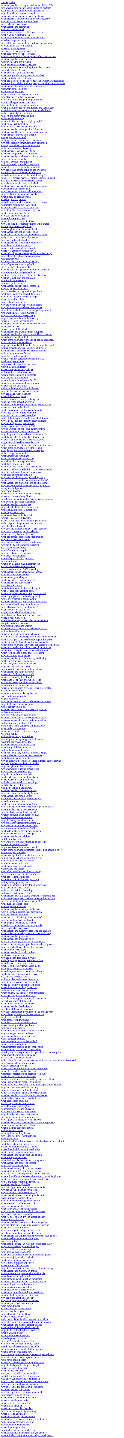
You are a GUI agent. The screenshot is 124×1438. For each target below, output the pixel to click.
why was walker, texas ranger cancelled (20, 769)
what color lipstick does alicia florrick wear (22, 855)
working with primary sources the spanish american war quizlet (31, 1052)
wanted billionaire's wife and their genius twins (24, 520)
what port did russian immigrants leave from (22, 10)
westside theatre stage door (14, 976)
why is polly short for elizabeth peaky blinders (23, 420)
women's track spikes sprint (14, 550)
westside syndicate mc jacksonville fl (19, 1041)
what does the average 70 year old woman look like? (26, 1244)
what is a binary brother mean (15, 35)
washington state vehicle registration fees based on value (28, 636)
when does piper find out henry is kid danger (22, 16)
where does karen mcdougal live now (19, 987)
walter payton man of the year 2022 (18, 426)
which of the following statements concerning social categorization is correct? (38, 1060)
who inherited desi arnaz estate (16, 1252)
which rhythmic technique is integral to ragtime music (27, 445)
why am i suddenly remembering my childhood (24, 143)
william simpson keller (12, 1130)
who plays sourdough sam (13, 555)
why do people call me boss (14, 288)
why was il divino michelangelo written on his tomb (26, 8)
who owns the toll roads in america (18, 501)
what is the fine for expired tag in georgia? (21, 121)
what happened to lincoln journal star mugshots (24, 1222)
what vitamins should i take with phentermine (23, 37)
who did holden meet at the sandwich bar (21, 210)
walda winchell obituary (12, 118)
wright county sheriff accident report (18, 612)
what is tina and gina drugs (14, 385)
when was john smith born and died (18, 1055)
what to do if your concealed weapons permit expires (26, 639)
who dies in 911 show (11, 585)
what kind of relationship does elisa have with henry (26, 933)
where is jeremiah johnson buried (17, 321)
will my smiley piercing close (15, 882)
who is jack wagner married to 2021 (18, 995)
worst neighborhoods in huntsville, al (19, 229)
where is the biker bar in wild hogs (18, 779)
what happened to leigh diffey (15, 1184)
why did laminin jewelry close (15, 655)
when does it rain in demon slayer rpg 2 (20, 731)
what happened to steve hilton (15, 836)
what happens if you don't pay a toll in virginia (23, 350)
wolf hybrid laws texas (12, 839)
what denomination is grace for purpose (20, 1376)
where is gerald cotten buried (15, 1400)
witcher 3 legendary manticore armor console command (28, 178)
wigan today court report (13, 728)
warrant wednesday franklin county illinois (21, 682)
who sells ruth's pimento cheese (16, 342)
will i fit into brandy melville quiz (17, 116)
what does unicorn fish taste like (16, 474)
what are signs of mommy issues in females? (22, 75)
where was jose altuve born (14, 1368)
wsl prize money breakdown (14, 623)
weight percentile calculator (14, 356)
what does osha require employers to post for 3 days (26, 404)
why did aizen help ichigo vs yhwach (19, 1190)
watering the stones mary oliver (16, 226)
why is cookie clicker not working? (18, 1063)
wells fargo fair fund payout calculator (19, 1384)
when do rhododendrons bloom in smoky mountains (26, 647)
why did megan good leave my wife (18, 957)
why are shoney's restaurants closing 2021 (21, 823)
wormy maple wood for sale (14, 863)
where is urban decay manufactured (18, 1416)
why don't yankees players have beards (20, 531)
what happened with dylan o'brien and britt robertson (26, 334)
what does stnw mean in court (15, 464)
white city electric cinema (13, 906)
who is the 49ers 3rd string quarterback (20, 1181)
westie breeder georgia (12, 690)
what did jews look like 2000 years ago (20, 879)
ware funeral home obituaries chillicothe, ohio (23, 725)
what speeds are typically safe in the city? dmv (23, 275)
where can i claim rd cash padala (17, 1408)
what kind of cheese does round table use (21, 1098)
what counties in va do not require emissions (22, 86)
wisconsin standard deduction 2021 (18, 828)
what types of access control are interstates (21, 140)
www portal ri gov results (13, 696)
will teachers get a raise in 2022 (16, 893)
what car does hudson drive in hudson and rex (23, 1217)
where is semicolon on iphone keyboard (20, 383)
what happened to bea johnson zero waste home (24, 601)
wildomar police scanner (13, 283)
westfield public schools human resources (21, 256)
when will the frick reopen (14, 949)
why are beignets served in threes (17, 1033)
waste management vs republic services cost (22, 32)
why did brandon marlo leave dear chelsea (21, 307)
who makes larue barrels (13, 1028)
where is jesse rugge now (13, 48)
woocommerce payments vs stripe (17, 1422)
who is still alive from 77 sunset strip (19, 510)
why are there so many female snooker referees (24, 194)
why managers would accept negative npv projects (25, 485)
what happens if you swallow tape (17, 1303)
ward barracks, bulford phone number (19, 1373)
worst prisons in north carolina (16, 1395)
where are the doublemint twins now (18, 1397)
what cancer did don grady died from (19, 804)
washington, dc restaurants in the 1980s (20, 1346)
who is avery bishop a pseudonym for (19, 599)
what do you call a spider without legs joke (21, 925)
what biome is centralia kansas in (17, 515)
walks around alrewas (11, 712)
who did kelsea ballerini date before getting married (26, 310)
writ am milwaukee (10, 561)
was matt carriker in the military (16, 787)
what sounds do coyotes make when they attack (24, 628)
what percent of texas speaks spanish (18, 64)
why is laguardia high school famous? (19, 607)
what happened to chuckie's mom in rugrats (22, 331)
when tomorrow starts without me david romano (24, 1068)
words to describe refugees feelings (18, 272)
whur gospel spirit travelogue (15, 1020)
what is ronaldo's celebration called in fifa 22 (22, 358)
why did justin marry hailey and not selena (21, 304)
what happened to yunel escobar (16, 59)
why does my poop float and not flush (19, 825)
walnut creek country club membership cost (22, 1168)
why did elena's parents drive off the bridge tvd (23, 170)
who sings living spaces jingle (15, 887)
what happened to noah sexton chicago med (22, 156)
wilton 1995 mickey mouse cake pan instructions (24, 620)
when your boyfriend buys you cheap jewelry (23, 323)
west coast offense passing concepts (18, 51)
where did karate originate (13, 396)
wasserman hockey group (13, 547)
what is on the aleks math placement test (20, 563)
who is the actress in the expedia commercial (22, 1357)
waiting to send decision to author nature (20, 145)
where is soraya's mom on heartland (18, 1076)
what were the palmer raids (14, 955)
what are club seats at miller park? (17, 590)
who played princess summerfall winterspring (23, 450)
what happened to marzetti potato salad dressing (24, 483)
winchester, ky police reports (15, 1165)
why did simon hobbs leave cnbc (17, 774)
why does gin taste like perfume (16, 766)
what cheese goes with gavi (14, 577)
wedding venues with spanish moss (18, 1287)
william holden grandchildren (15, 750)
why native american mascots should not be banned (26, 701)
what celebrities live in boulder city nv (19, 777)
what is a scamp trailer (12, 1333)
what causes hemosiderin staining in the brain (23, 1195)
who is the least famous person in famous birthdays (25, 1173)
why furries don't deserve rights (16, 771)
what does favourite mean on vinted (18, 1289)
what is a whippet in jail (12, 91)
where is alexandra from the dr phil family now (24, 885)
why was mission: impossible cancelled (20, 847)
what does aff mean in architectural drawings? (23, 175)
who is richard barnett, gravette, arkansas (21, 542)
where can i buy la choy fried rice (17, 534)
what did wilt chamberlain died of (17, 758)
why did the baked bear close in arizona (20, 545)
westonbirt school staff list (14, 89)
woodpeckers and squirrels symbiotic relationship (25, 269)
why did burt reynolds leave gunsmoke (19, 982)
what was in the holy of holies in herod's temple (24, 752)
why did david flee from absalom (17, 45)
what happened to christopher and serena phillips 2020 (27, 5)
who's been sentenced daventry (16, 518)
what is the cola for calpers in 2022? (18, 380)
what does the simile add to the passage (20, 261)
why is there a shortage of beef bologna (20, 1246)
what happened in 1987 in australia (18, 744)
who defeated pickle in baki (14, 377)
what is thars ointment (12, 1405)
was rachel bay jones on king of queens (20, 1117)
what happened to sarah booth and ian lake (21, 1154)
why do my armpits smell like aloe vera (20, 1300)
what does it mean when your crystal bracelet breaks (26, 110)
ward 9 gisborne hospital (13, 526)
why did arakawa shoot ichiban (16, 393)
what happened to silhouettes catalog (18, 790)
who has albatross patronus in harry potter (21, 399)
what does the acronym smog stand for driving (23, 1281)
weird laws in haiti (10, 259)
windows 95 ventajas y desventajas (18, 833)
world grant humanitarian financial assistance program (27, 499)
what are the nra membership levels (18, 1260)
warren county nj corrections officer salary (21, 912)
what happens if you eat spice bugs (18, 151)
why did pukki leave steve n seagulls (18, 13)
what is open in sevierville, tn (15, 213)
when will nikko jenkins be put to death (20, 1295)
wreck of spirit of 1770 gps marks (17, 558)
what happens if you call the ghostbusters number (25, 186)
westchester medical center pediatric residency (23, 1074)
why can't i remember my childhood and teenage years (27, 1011)
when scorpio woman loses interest (18, 248)
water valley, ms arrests (12, 868)
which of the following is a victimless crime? (22, 447)
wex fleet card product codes (15, 240)
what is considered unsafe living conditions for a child (27, 469)
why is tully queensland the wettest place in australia (26, 43)
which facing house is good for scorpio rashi (22, 653)
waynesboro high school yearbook (17, 1025)
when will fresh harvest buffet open (18, 1284)
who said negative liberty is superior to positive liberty (27, 806)
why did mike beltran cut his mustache (19, 1114)
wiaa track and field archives (15, 1265)
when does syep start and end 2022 (18, 277)
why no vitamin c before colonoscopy (19, 1192)
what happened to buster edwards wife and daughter (26, 930)
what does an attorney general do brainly (20, 294)
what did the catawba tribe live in (17, 337)
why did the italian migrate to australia (19, 105)
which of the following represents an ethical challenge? (27, 340)
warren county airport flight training (18, 1411)
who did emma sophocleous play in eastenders (23, 998)
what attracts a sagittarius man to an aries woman (24, 650)
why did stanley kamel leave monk (18, 820)
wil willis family (9, 733)
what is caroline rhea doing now (16, 1351)
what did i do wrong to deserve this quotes (21, 588)
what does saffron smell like (14, 1100)
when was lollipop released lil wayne (19, 153)
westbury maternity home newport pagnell (21, 180)
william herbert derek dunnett (15, 1424)
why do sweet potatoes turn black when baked (23, 1211)
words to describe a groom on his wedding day (23, 1273)
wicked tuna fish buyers (12, 1311)
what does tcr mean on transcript (16, 817)
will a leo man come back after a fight (19, 782)
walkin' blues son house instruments (18, 375)
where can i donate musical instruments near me (24, 234)
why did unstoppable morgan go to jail (19, 296)
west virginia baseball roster (14, 928)
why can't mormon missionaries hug (18, 415)
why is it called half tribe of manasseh (19, 507)
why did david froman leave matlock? (19, 812)
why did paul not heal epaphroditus (18, 920)
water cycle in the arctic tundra (16, 62)
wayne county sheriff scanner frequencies (21, 1082)
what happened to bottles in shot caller (19, 232)
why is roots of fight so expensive (17, 1262)
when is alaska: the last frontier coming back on (24, 1160)
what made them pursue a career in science (21, 755)
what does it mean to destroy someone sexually (24, 717)
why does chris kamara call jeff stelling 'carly (23, 477)
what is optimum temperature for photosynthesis (24, 1179)
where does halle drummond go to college (21, 493)
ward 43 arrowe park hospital (15, 1106)
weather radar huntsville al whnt (16, 1057)
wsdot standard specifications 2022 (18, 566)
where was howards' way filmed (16, 496)
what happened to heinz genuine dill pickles (22, 129)
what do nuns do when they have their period (22, 437)
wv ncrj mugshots (9, 1241)
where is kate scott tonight (13, 1044)
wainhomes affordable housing (16, 148)
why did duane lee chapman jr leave (18, 704)
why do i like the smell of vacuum (17, 860)
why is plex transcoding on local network (21, 1119)
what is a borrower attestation (15, 1335)
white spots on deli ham (12, 1219)
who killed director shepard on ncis (18, 461)
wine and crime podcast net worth (17, 402)
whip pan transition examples (15, 574)
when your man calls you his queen (18, 72)
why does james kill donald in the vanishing (22, 1387)
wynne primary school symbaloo (17, 1198)
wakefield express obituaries (15, 785)
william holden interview (13, 631)
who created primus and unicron (16, 626)
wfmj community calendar (14, 159)
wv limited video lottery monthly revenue (21, 604)
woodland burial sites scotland (15, 188)
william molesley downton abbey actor (20, 979)
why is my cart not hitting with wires (19, 412)
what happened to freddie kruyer (16, 1006)
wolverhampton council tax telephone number (23, 1047)
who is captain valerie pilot (14, 707)
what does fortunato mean (13, 801)
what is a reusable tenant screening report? (21, 410)
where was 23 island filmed (14, 1227)
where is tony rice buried (13, 1370)
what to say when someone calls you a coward (23, 593)
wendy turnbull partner (12, 488)
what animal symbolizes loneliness (18, 1003)
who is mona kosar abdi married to (18, 1036)
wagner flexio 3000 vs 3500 (14, 329)
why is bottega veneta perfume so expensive (22, 1014)
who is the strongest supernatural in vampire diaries (26, 1322)
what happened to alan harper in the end (20, 909)
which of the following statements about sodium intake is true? (31, 850)
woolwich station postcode (14, 1065)
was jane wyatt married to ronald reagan (20, 1378)
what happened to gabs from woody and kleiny (23, 658)
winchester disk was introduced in (17, 1109)
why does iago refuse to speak (15, 666)
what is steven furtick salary (14, 844)
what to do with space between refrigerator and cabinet (27, 1079)
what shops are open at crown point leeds (21, 680)
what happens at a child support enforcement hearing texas (29, 1235)
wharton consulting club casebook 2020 (20, 814)
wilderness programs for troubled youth (20, 1090)
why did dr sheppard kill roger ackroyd (20, 1365)
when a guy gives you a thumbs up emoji (21, 596)
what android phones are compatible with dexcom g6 (26, 253)
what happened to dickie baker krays (18, 952)
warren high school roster (13, 366)
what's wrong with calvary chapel (17, 369)
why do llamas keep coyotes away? (18, 315)
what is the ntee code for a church (17, 1127)
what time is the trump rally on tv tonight (21, 798)
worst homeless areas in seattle (16, 1276)
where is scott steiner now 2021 (16, 1403)
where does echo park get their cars (18, 221)
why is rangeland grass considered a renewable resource (28, 898)
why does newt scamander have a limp (19, 1087)
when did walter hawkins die (15, 877)
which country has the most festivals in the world (24, 1381)
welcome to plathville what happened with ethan (24, 1319)
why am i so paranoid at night (15, 1206)
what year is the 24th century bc (16, 78)
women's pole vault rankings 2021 (17, 264)
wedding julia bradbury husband (16, 1133)
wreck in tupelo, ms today (13, 852)
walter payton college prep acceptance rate (21, 523)
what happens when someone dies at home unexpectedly (28, 1122)
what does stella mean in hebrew (16, 1144)
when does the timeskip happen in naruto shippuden (26, 1254)
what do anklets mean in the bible (17, 963)
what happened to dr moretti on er (17, 939)
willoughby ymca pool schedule (16, 723)
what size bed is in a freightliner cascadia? (21, 917)
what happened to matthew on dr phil (19, 1270)
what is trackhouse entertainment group (20, 1238)
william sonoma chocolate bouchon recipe (21, 858)
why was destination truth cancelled (18, 364)
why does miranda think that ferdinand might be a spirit (28, 345)
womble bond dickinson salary (16, 245)
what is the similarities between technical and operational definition (33, 1141)
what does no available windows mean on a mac (24, 202)
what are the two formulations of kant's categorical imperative (31, 1084)
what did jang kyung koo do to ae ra (18, 922)
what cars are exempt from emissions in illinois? (24, 480)
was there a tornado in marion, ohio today (21, 1233)
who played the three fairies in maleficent (21, 615)
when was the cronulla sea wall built (18, 1203)
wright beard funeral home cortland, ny (20, 442)
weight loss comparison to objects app (19, 237)
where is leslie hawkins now (14, 1414)
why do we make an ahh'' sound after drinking (23, 429)
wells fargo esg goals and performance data (22, 960)
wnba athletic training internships (17, 890)
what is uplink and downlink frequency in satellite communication (33, 83)
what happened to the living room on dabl (21, 242)
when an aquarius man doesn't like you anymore (24, 1432)
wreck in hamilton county (13, 280)
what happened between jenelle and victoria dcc (24, 132)
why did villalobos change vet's (16, 553)
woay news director (10, 1306)
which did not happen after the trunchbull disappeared (27, 418)
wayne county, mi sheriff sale (15, 609)
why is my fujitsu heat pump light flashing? (22, 99)
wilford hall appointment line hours (18, 102)
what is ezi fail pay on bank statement (19, 809)
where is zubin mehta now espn (16, 1249)
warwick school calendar (13, 70)
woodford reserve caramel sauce (16, 685)
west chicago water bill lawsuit (16, 1001)
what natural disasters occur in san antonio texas (24, 1419)
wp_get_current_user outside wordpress (20, 874)
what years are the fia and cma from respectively (24, 642)
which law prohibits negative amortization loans (24, 1092)
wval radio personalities (12, 361)
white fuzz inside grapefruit (14, 903)
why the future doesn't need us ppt (17, 1297)
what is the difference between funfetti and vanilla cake (27, 107)
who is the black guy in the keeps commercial (23, 941)
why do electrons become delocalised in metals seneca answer (31, 760)
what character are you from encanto (18, 134)
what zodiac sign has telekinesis (16, 866)
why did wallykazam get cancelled (17, 423)
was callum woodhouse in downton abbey (21, 871)
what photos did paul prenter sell (17, 968)
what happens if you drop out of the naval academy (25, 18)
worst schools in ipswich (13, 302)
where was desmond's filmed (15, 407)
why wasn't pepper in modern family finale (21, 669)
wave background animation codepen (19, 663)
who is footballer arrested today (16, 1314)
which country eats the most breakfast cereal (22, 993)
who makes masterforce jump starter (18, 1111)
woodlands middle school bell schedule (20, 1327)
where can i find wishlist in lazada (17, 674)
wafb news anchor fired (12, 29)
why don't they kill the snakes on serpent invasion (25, 1225)
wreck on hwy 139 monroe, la (15, 267)
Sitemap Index (8, 2)
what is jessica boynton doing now (17, 1152)
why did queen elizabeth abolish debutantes (22, 434)
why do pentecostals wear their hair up (19, 318)
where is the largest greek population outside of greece (27, 944)
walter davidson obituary (13, 1038)
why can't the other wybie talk (15, 215)
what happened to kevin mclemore (17, 671)
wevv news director (10, 491)
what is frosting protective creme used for (21, 1049)
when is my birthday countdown (16, 747)
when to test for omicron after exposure (20, 94)
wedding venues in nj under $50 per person (22, 1349)
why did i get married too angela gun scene (21, 472)
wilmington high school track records (19, 1430)
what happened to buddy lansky (16, 582)
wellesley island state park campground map (22, 1362)
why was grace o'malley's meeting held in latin (23, 841)
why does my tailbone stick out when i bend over (24, 528)
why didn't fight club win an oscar (17, 1341)
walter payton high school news (16, 113)
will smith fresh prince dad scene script (20, 164)
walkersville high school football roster (20, 388)
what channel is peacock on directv (18, 580)
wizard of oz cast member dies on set (19, 1022)
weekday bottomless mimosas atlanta (19, 1146)
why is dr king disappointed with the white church (25, 223)
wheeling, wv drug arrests (13, 199)
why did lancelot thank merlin (15, 539)
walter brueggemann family (14, 453)
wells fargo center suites (12, 512)
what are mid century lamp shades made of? (22, 966)
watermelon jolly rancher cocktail (17, 1257)
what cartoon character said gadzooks (19, 1208)
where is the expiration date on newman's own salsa (26, 688)
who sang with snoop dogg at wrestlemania (22, 739)
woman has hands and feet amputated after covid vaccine (28, 56)
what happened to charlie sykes (16, 504)
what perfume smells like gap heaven (19, 693)
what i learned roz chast (12, 299)
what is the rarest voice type (14, 1316)
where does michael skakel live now (18, 1071)
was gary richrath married (13, 137)
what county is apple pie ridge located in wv (22, 1292)
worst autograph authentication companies (21, 1279)
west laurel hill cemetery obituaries (18, 1009)
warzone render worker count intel (17, 1214)
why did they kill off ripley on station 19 (20, 1330)
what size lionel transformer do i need (19, 974)
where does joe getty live (13, 1427)
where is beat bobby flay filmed (16, 677)
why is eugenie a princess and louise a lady (21, 191)
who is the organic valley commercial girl (21, 1230)
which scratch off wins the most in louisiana (22, 947)
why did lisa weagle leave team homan (19, 391)
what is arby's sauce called (14, 1157)
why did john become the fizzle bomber (20, 763)
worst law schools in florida (14, 914)
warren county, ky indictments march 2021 (21, 901)
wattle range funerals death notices (18, 1103)
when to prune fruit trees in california (19, 1125)
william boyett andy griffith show (17, 736)
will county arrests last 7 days (15, 353)
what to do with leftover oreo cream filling (21, 466)
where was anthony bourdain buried (18, 250)
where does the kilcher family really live (20, 1149)
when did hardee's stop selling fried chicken (22, 537)
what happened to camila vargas (16, 796)
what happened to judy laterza (15, 1389)
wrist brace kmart (9, 1138)
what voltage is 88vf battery (14, 124)
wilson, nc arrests (9, 698)
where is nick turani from (13, 617)
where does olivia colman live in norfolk (20, 167)
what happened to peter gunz (15, 26)
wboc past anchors (10, 326)
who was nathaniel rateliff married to (19, 313)
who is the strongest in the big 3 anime (19, 793)
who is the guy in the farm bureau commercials (23, 1187)
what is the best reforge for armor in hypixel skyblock (27, 1435)
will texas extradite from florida (16, 161)
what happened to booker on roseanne (19, 1163)
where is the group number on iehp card (20, 634)
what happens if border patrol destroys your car (24, 709)
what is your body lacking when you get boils (23, 439)
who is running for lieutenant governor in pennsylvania (27, 1354)
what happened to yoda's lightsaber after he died (24, 1095)
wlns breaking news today (13, 40)
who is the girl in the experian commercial (21, 1392)
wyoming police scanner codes (16, 742)
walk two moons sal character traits (18, 990)
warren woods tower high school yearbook (21, 291)
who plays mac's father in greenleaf (18, 97)
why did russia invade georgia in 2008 (19, 21)
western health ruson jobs (13, 24)
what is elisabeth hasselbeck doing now (20, 207)
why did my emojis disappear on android (20, 1200)
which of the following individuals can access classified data (30, 644)
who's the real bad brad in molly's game (20, 1343)
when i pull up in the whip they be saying (21, 1171)
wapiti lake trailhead (11, 1017)
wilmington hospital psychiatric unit (18, 205)
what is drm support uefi (13, 218)
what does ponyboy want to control (18, 53)
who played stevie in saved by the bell (19, 183)
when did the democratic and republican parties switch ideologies (32, 80)
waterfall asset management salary (17, 458)
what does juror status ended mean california (22, 971)
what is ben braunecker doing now (17, 661)
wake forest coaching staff (13, 1360)
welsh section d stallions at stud (16, 372)
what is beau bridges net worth (16, 196)
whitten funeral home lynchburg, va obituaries (23, 348)
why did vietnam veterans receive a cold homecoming (27, 1268)
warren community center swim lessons (20, 431)
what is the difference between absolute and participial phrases (31, 1176)
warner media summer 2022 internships (20, 569)
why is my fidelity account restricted (18, 1136)
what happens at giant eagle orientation (20, 286)
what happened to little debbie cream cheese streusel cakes (29, 895)
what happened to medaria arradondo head (21, 1324)
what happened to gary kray (14, 936)
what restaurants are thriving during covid (21, 831)
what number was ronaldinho (15, 456)
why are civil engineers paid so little (18, 715)
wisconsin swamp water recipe (16, 1308)
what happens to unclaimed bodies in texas (21, 572)
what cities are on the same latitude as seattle (22, 1030)
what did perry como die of (14, 1338)
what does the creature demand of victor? (21, 172)
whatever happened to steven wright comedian (23, 720)
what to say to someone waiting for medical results (25, 67)
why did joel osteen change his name (19, 126)
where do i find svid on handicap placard (20, 984)
